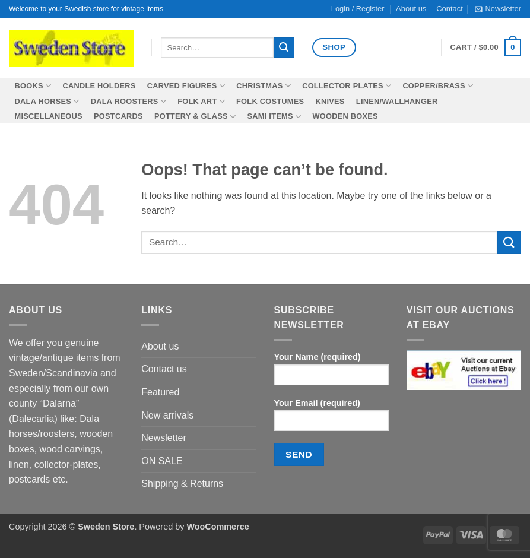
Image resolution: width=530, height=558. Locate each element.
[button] (498, 9)
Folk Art (201, 101)
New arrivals (167, 415)
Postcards (118, 116)
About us (160, 346)
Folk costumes (270, 101)
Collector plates (346, 85)
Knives (329, 101)
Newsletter (163, 438)
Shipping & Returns (182, 483)
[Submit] (284, 47)
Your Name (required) (331, 372)
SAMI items (274, 116)
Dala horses (47, 101)
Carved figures (186, 85)
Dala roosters (128, 101)
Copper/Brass (437, 85)
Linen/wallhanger (397, 101)
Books (33, 85)
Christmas (263, 85)
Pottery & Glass (195, 116)
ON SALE (161, 461)
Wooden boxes (344, 116)
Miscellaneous (48, 116)
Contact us (163, 369)
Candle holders (98, 85)
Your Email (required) (331, 418)
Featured (160, 392)
